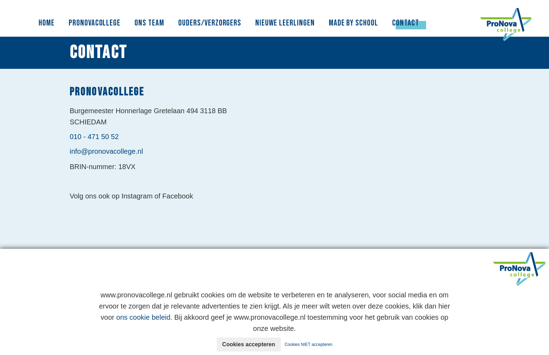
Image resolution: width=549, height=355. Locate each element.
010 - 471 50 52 (94, 136)
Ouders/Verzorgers (209, 23)
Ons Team (149, 23)
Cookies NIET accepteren (309, 344)
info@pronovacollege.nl (106, 151)
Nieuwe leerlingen (284, 23)
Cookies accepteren (248, 344)
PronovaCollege (94, 23)
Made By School (353, 23)
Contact (405, 23)
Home (47, 23)
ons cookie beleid (143, 317)
